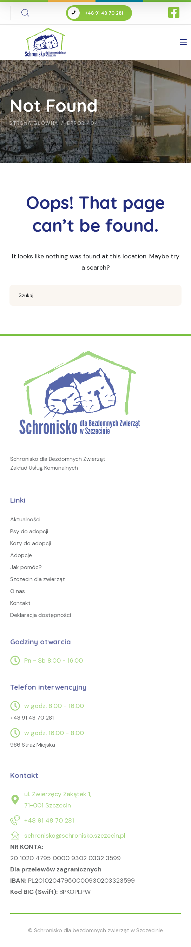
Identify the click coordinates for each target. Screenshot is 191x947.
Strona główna (33, 123)
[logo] (81, 399)
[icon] (174, 13)
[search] (25, 13)
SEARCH (171, 295)
